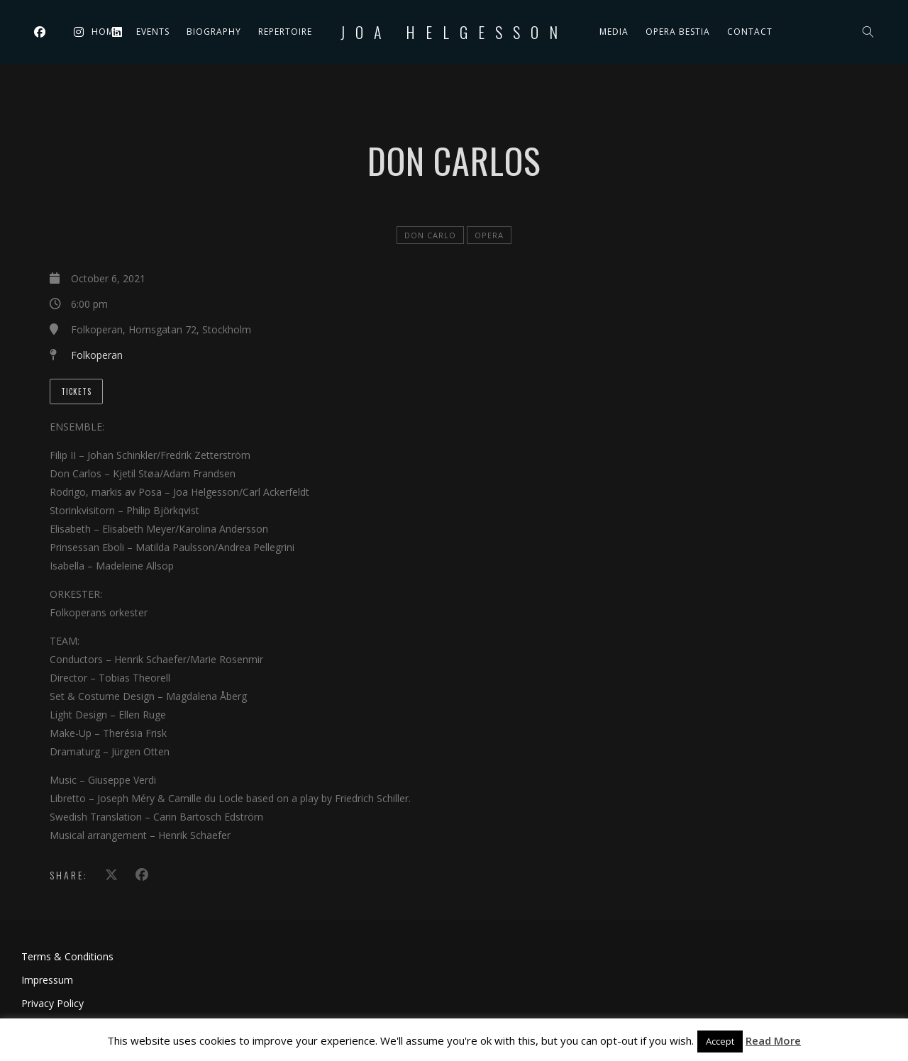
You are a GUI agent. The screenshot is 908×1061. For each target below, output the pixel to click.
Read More (773, 1040)
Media (614, 32)
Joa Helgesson (454, 32)
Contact (750, 32)
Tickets (76, 391)
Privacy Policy (52, 1003)
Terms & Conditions (67, 956)
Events (153, 32)
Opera (489, 235)
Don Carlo (430, 235)
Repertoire (285, 32)
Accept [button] (720, 1041)
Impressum (47, 980)
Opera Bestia (678, 32)
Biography (214, 32)
